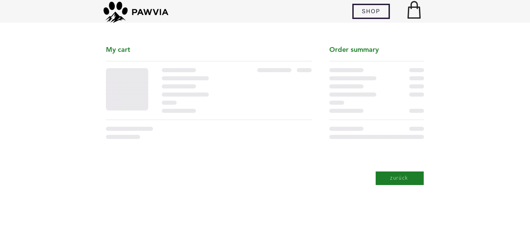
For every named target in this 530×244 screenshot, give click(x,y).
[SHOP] (371, 11)
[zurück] (400, 178)
